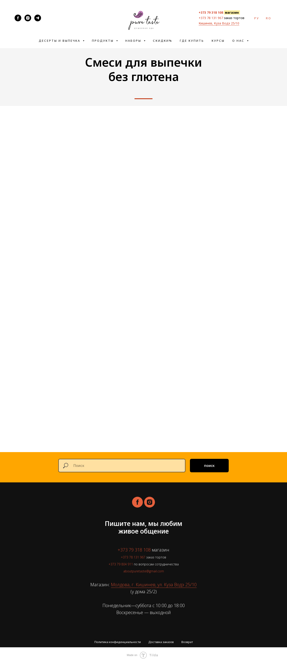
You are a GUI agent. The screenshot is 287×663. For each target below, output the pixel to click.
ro (268, 18)
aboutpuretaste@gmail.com (143, 571)
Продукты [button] (103, 41)
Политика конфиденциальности (117, 642)
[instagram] (149, 502)
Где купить (192, 41)
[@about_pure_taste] (37, 18)
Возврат (187, 642)
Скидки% (162, 41)
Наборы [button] (134, 41)
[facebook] (137, 502)
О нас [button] (239, 41)
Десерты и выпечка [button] (60, 41)
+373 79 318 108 (134, 550)
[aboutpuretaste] (18, 18)
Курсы (218, 41)
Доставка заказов (161, 642)
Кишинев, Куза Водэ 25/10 (219, 23)
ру (256, 18)
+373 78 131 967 (211, 18)
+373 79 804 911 (121, 564)
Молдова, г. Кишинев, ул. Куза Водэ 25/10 (154, 585)
